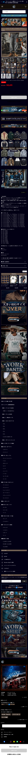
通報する (24, 271)
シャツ (4, 468)
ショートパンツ (6, 490)
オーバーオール (6, 492)
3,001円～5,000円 (7, 541)
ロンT (4, 466)
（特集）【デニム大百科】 (6, 414)
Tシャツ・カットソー (7, 458)
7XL (4, 431)
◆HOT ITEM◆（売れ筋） (7, 401)
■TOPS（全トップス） (6, 455)
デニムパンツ (6, 487)
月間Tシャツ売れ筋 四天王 (8, 411)
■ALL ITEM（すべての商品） (8, 443)
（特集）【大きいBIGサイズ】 (7, 421)
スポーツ (5, 532)
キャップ (5, 518)
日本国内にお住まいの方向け (14, 101)
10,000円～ (5, 546)
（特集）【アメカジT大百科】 (7, 408)
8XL (4, 434)
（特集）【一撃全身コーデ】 (7, 417)
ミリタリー (5, 530)
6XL (4, 428)
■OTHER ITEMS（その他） (7, 516)
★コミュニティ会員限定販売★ (7, 404)
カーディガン (6, 476)
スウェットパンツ (6, 495)
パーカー (5, 473)
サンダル (5, 507)
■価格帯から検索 (5, 538)
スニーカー (5, 510)
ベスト (4, 460)
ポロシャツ (5, 463)
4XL (4, 423)
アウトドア (5, 527)
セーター (5, 479)
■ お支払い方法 (4, 266)
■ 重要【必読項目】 (5, 261)
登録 (24, 581)
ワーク (4, 535)
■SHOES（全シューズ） (6, 504)
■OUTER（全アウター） (6, 446)
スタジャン (5, 449)
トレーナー (5, 471)
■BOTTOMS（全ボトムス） (7, 482)
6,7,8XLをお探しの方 (7, 436)
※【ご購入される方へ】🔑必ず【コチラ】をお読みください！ (14, 15)
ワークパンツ (6, 485)
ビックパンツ (6, 498)
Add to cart (14, 97)
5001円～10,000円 (7, 544)
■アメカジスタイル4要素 (6, 524)
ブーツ (4, 512)
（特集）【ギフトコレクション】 (8, 440)
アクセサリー (6, 521)
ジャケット (5, 452)
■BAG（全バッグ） (5, 501)
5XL (4, 426)
